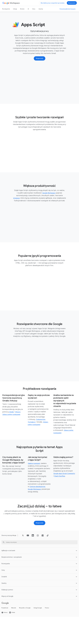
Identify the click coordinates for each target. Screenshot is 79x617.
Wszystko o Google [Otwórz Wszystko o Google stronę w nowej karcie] (24, 608)
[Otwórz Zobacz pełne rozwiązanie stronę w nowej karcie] (12, 415)
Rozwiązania (6, 9)
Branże (22, 9)
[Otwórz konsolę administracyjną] (67, 9)
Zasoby (41, 9)
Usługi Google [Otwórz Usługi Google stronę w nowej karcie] (38, 608)
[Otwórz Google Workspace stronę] (11, 3)
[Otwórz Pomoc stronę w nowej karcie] (4, 613)
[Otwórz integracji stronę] (16, 198)
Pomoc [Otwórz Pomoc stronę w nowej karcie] (47, 608)
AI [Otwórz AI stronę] (28, 9)
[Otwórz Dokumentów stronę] (41, 420)
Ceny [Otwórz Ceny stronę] (33, 9)
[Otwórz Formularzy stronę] (32, 422)
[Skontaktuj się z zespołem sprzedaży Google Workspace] (52, 3)
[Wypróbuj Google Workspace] (72, 3)
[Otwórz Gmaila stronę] (11, 412)
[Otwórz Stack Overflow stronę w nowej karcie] (70, 476)
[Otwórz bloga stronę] (14, 535)
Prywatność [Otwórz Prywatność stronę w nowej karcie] (4, 608)
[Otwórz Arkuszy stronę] (19, 412)
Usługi (15, 9)
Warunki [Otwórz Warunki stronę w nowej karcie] (13, 608)
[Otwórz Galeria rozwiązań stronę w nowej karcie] (35, 464)
